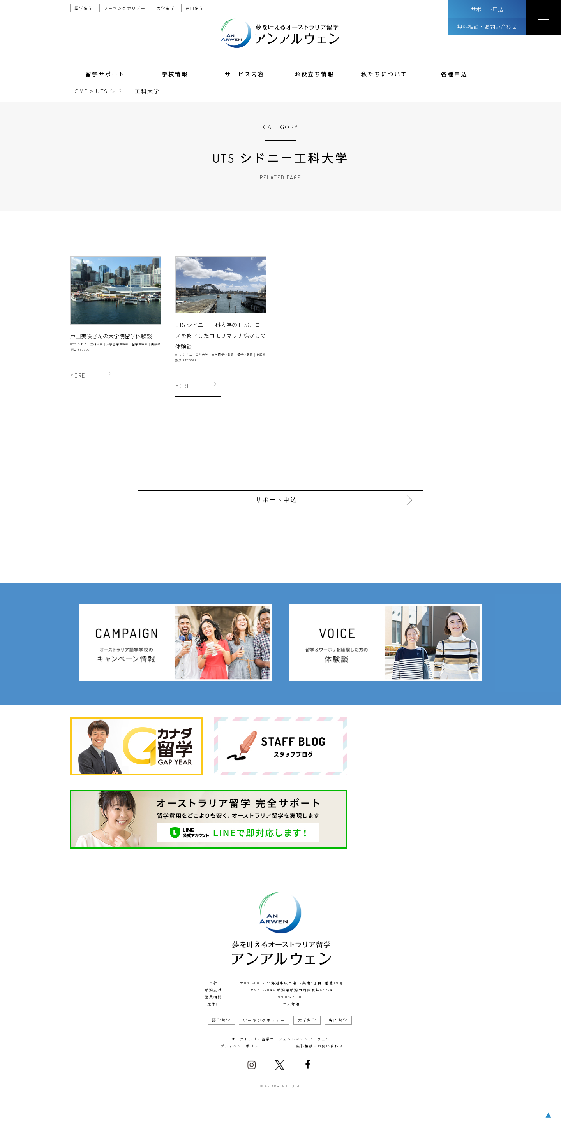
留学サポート (105, 74)
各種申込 (454, 74)
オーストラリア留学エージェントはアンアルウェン (280, 1036)
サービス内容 (245, 74)
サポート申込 (487, 9)
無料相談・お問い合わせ (487, 26)
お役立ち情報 (314, 74)
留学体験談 (140, 344)
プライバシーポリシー (241, 1043)
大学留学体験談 (117, 344)
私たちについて (384, 74)
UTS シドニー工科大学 (86, 344)
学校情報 (175, 74)
